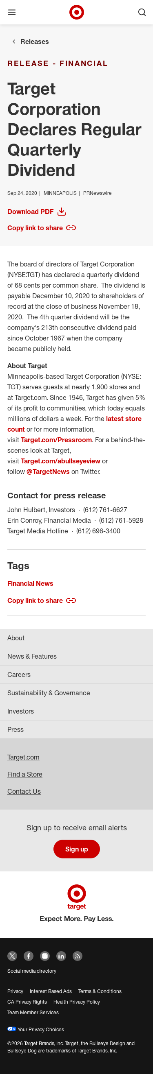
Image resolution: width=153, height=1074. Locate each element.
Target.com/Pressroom (56, 440)
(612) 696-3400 (98, 530)
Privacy (15, 991)
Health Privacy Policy (76, 1002)
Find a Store (24, 774)
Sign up (76, 849)
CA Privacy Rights (27, 1002)
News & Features (32, 656)
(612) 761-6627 (105, 509)
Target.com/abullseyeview (60, 461)
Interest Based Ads (51, 991)
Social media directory (31, 971)
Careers (19, 674)
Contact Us (24, 791)
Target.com (23, 757)
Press (15, 729)
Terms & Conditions (100, 991)
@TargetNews (48, 471)
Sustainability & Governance (48, 693)
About (15, 638)
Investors (20, 711)
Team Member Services (33, 1012)
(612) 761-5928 (121, 519)
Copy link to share (41, 228)
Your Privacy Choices (35, 1029)
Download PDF (45, 211)
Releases (34, 41)
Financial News (30, 583)
